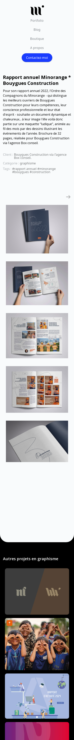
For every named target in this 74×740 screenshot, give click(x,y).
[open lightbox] (37, 231)
